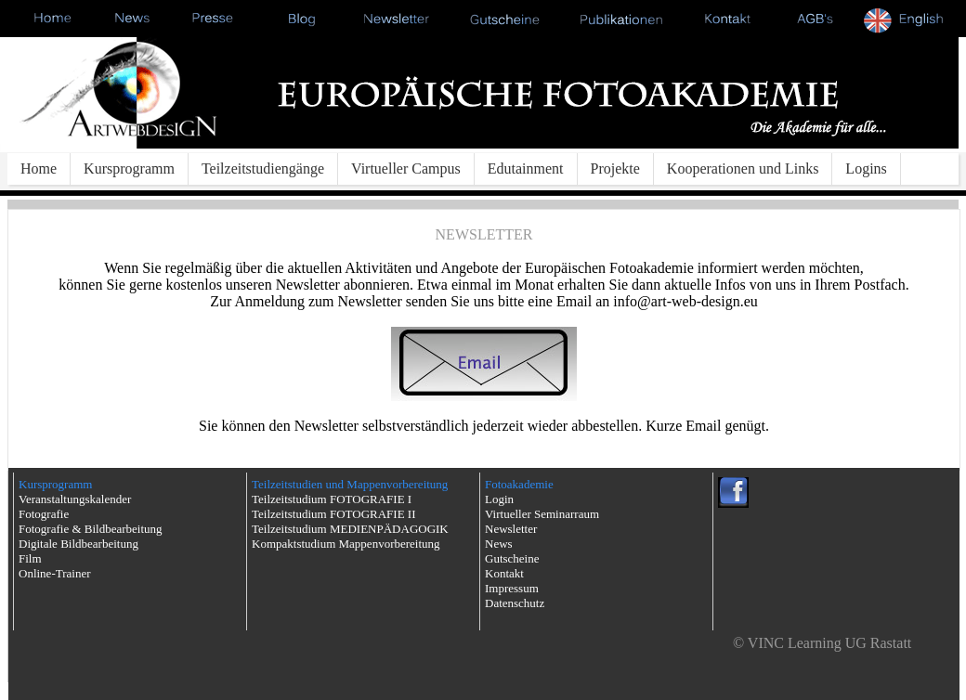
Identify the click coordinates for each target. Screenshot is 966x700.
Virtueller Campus (406, 168)
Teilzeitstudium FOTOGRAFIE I (331, 499)
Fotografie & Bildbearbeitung (91, 529)
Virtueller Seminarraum (542, 514)
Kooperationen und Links (743, 168)
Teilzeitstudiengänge (263, 168)
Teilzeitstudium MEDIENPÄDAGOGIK (350, 529)
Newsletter (511, 529)
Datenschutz (514, 603)
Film (30, 558)
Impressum (512, 588)
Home (38, 168)
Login (499, 499)
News (499, 544)
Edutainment (526, 168)
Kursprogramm (129, 168)
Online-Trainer (55, 573)
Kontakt (504, 573)
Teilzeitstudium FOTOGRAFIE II (334, 514)
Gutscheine (512, 558)
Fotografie (44, 514)
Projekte (615, 168)
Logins (865, 168)
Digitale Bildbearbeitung (78, 544)
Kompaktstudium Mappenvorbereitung (346, 544)
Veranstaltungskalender (75, 499)
